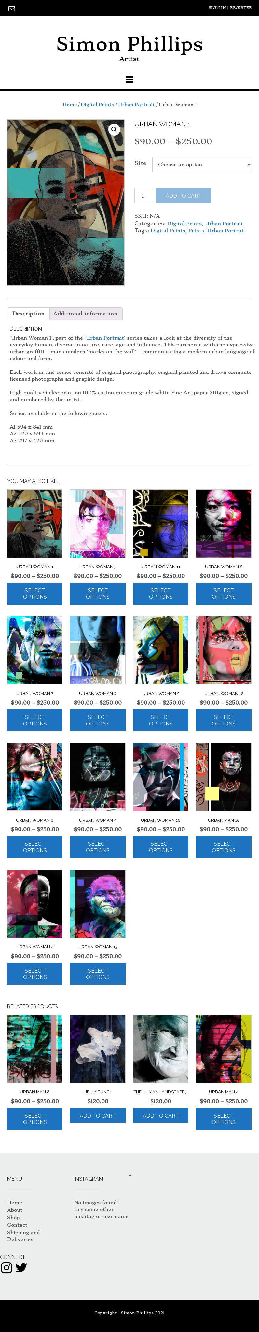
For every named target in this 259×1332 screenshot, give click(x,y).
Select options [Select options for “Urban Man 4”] (224, 1119)
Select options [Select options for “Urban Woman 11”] (161, 593)
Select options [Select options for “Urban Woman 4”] (98, 847)
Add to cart (184, 196)
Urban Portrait (136, 104)
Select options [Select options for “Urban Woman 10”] (161, 847)
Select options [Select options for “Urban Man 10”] (224, 847)
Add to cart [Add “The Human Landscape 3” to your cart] (161, 1116)
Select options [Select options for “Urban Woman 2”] (35, 974)
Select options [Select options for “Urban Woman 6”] (224, 593)
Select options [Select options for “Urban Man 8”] (35, 1119)
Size (140, 163)
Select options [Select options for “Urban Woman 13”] (98, 974)
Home (70, 104)
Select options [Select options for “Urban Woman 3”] (98, 593)
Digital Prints (97, 104)
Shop (13, 1218)
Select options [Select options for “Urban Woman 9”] (98, 720)
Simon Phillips (129, 44)
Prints (196, 231)
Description (28, 314)
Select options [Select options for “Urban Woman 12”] (224, 720)
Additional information (85, 314)
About (14, 1210)
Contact (17, 1225)
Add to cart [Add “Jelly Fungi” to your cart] (98, 1116)
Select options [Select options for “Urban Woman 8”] (35, 847)
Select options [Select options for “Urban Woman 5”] (161, 720)
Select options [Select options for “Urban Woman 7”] (35, 720)
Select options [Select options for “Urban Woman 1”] (35, 593)
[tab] (28, 313)
